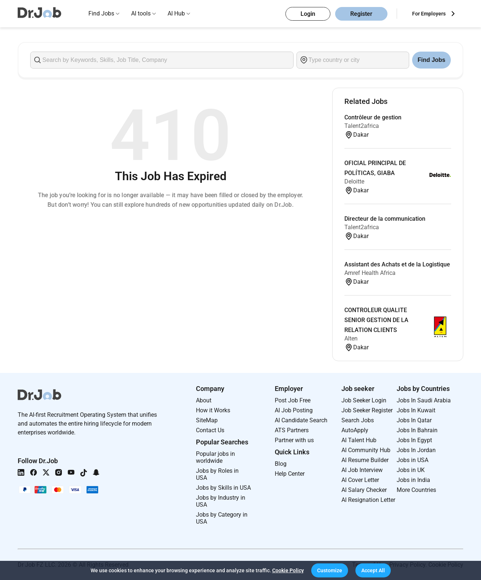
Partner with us (294, 440)
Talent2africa (361, 125)
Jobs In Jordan (416, 450)
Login (308, 13)
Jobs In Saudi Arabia (424, 400)
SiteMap (207, 420)
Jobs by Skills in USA (223, 487)
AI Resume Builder (365, 460)
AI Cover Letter (360, 479)
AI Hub (176, 13)
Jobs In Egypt (414, 440)
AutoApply (354, 430)
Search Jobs (357, 420)
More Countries (416, 489)
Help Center (290, 473)
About (203, 400)
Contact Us (210, 430)
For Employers (429, 14)
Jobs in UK (411, 470)
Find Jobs (101, 13)
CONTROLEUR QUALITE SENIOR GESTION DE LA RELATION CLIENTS (376, 320)
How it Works (213, 410)
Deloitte (354, 181)
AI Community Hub (365, 450)
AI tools (141, 13)
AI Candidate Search (301, 420)
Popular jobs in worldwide (215, 457)
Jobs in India (413, 479)
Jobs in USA (412, 460)
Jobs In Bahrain (417, 430)
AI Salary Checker (364, 489)
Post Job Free (292, 400)
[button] (329, 570)
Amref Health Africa (370, 272)
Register (361, 13)
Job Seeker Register (367, 410)
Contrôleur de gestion (372, 117)
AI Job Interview (362, 470)
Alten (351, 338)
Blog (281, 463)
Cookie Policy (288, 570)
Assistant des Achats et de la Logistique (397, 264)
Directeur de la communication (384, 218)
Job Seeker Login (363, 400)
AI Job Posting (294, 410)
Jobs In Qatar (414, 420)
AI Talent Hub (358, 440)
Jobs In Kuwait (416, 410)
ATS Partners (292, 430)
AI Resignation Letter (368, 499)
